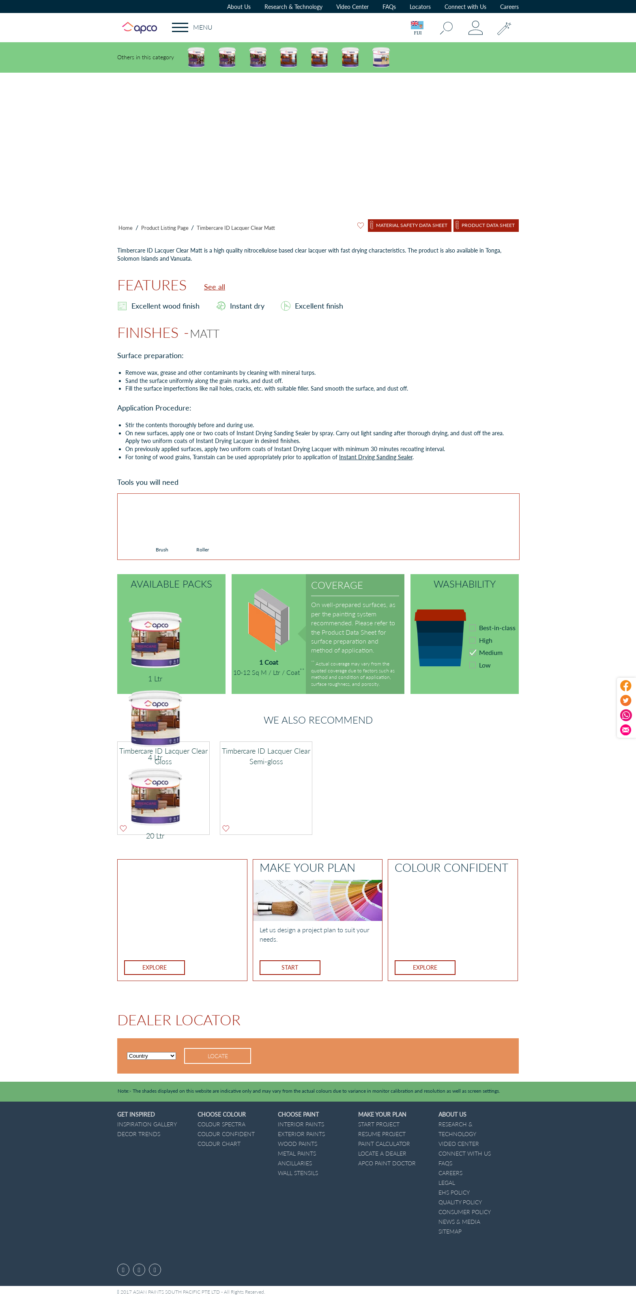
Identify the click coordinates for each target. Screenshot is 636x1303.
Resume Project (382, 1133)
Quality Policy (460, 1202)
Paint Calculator (384, 1143)
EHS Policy (454, 1192)
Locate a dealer (382, 1153)
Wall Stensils (298, 1172)
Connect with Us (465, 6)
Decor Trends (138, 1133)
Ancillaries (295, 1163)
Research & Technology (293, 6)
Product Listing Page (165, 228)
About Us (239, 6)
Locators (420, 6)
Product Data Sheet (488, 225)
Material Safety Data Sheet (411, 225)
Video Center (352, 6)
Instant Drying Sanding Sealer (376, 457)
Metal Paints (297, 1153)
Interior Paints (301, 1124)
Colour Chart (219, 1143)
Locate (218, 1055)
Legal (446, 1182)
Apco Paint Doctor (387, 1163)
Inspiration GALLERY (147, 1124)
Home (125, 228)
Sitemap (450, 1231)
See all (214, 286)
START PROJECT (379, 1124)
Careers (509, 6)
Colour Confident (226, 1133)
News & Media (459, 1221)
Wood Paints (297, 1143)
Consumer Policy (464, 1211)
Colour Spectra (221, 1124)
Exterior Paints (301, 1133)
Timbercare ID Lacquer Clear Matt (236, 228)
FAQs (389, 6)
